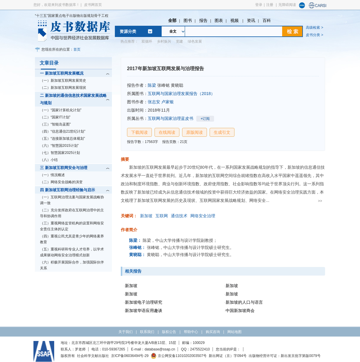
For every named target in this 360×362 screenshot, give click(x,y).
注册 (269, 5)
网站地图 (234, 332)
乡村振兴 (164, 41)
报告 (203, 20)
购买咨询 (213, 332)
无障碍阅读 (287, 5)
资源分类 (128, 31)
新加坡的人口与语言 (244, 302)
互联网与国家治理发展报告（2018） (181, 93)
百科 (267, 20)
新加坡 (146, 215)
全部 (172, 20)
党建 (179, 41)
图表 (219, 20)
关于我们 (125, 332)
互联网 (161, 215)
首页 (77, 49)
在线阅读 (167, 132)
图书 (188, 20)
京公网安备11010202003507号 (179, 356)
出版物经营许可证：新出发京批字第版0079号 (285, 356)
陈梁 (152, 85)
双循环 (147, 41)
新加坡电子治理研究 (143, 302)
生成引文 (222, 132)
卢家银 (167, 101)
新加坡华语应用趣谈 (143, 310)
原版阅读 (194, 132)
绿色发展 (195, 41)
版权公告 (169, 332)
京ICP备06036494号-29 (130, 356)
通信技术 (179, 215)
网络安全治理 (202, 215)
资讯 (251, 20)
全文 (172, 31)
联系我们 (147, 332)
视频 (235, 20)
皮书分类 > (314, 35)
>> (320, 201)
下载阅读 (139, 132)
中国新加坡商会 (240, 310)
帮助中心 (191, 332)
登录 (258, 5)
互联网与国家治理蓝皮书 (170, 118)
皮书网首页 (93, 5)
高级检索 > (314, 27)
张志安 (154, 101)
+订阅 (205, 119)
